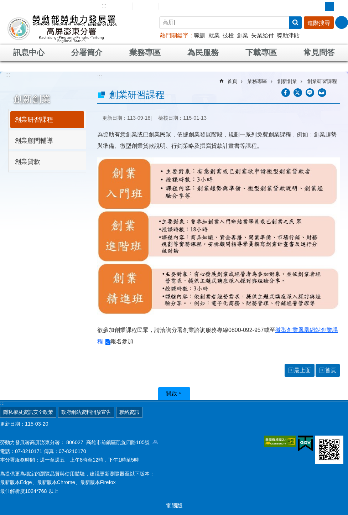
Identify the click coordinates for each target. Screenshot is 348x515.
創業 (242, 35)
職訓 (200, 35)
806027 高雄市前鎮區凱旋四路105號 (112, 442)
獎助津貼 (288, 35)
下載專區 (261, 52)
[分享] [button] (341, 22)
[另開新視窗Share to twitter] (298, 92)
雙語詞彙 (264, 6)
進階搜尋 (318, 23)
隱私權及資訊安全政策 (28, 412)
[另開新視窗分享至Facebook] (285, 92)
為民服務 (203, 52)
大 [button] (340, 6)
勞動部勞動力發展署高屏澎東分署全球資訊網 (62, 28)
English (172, 6)
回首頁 (145, 6)
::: (104, 5)
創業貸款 (27, 161)
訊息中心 (29, 52)
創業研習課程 (34, 119)
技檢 (228, 35)
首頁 (232, 81)
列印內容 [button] (335, 92)
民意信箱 (202, 6)
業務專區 (145, 52)
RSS (290, 6)
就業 (214, 35)
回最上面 (299, 370)
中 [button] (329, 6)
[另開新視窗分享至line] (310, 92)
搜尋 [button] (295, 22)
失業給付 (262, 35)
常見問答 (233, 6)
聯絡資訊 (129, 412)
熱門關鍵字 (174, 35)
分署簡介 (87, 52)
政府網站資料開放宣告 (86, 412)
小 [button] (318, 6)
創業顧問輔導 (34, 140)
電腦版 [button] (174, 506)
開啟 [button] (171, 393)
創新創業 (32, 99)
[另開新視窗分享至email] (322, 92)
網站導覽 (117, 6)
